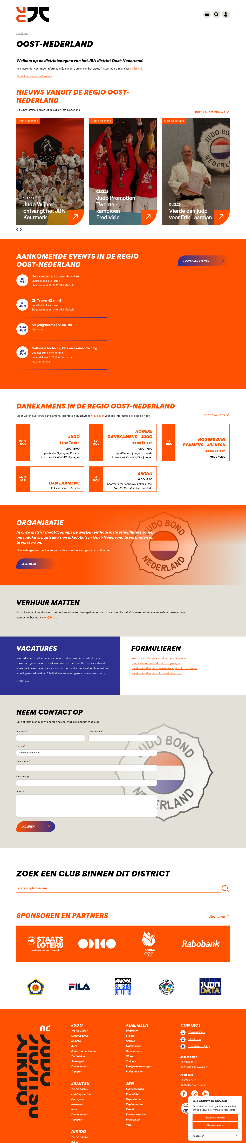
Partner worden (135, 1114)
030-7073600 (196, 1032)
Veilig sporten (134, 1071)
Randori (76, 1041)
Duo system (78, 1099)
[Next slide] (21, 229)
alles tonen (217, 916)
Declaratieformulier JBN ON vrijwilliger (158, 663)
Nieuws (130, 1041)
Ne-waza (77, 1104)
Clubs (129, 1056)
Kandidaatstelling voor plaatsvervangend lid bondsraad (167, 668)
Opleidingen (133, 1046)
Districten (22, 33)
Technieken (78, 1056)
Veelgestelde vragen (139, 1066)
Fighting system (81, 1094)
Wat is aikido (79, 1137)
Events (130, 1035)
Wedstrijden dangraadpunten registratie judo (161, 658)
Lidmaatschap (135, 1089)
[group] (50, 171)
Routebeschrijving (199, 1046)
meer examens (214, 415)
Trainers (131, 1061)
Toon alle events (196, 261)
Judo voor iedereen (83, 1051)
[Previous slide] (17, 229)
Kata (74, 1046)
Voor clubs (132, 1094)
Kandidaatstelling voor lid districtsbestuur (159, 673)
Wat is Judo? (79, 1030)
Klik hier (99, 415)
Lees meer (29, 564)
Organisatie (133, 1099)
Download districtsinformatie (36, 76)
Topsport (76, 1071)
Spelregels (78, 1061)
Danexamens (79, 1066)
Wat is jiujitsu (79, 1089)
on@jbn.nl (136, 68)
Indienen (28, 826)
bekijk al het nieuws (210, 112)
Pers (128, 1124)
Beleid (130, 1109)
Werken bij (132, 1119)
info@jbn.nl (194, 1039)
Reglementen (134, 1104)
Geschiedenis (79, 1035)
